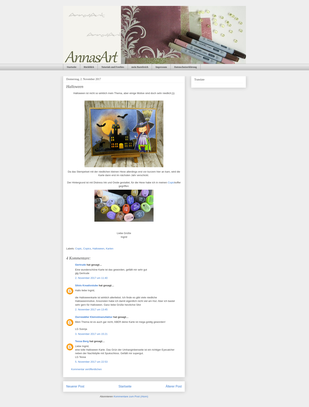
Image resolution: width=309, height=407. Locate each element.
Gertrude (80, 264)
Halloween (98, 248)
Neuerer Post (75, 386)
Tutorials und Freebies (112, 67)
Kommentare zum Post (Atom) (131, 396)
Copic (171, 182)
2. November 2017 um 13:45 (91, 309)
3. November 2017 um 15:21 (91, 333)
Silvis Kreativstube (86, 285)
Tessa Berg (82, 341)
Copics (87, 248)
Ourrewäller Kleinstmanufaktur (94, 317)
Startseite (71, 67)
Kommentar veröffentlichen (86, 369)
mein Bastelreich (139, 67)
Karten (109, 248)
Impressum (161, 67)
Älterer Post (174, 386)
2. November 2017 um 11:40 (91, 277)
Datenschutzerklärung (185, 67)
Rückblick (89, 67)
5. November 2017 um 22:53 (91, 361)
